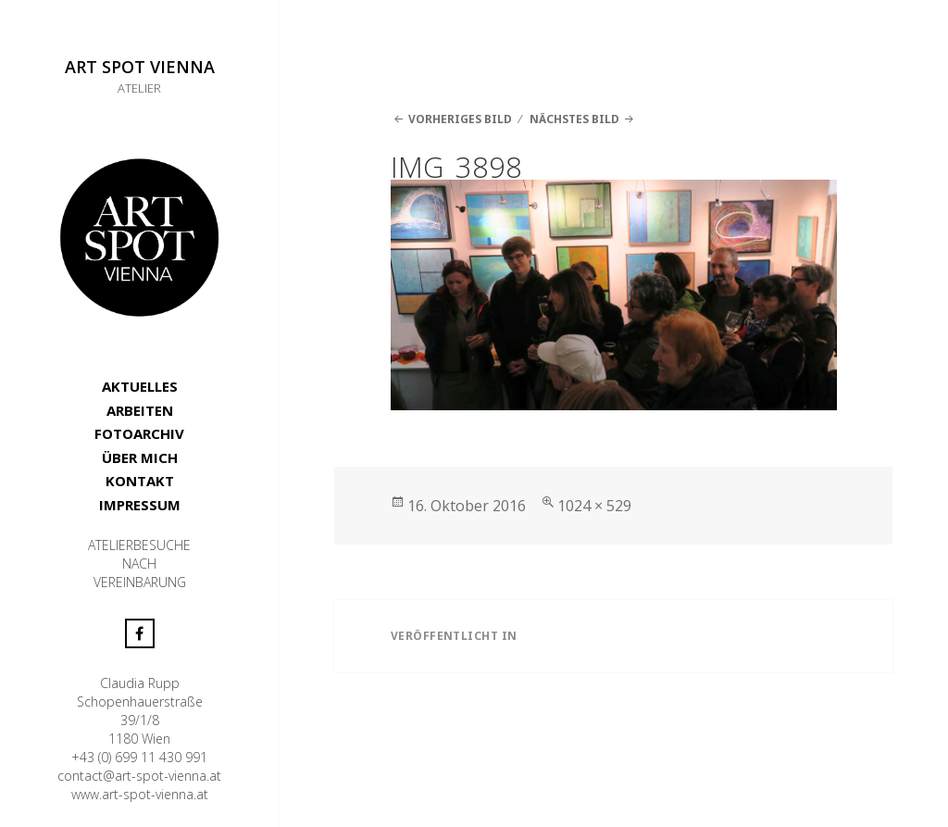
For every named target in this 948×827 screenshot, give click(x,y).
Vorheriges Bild (460, 119)
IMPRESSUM (140, 504)
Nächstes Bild (574, 119)
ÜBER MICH (140, 457)
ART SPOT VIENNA (140, 67)
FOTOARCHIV (139, 433)
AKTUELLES (140, 386)
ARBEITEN (139, 410)
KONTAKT (140, 480)
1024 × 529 (594, 505)
